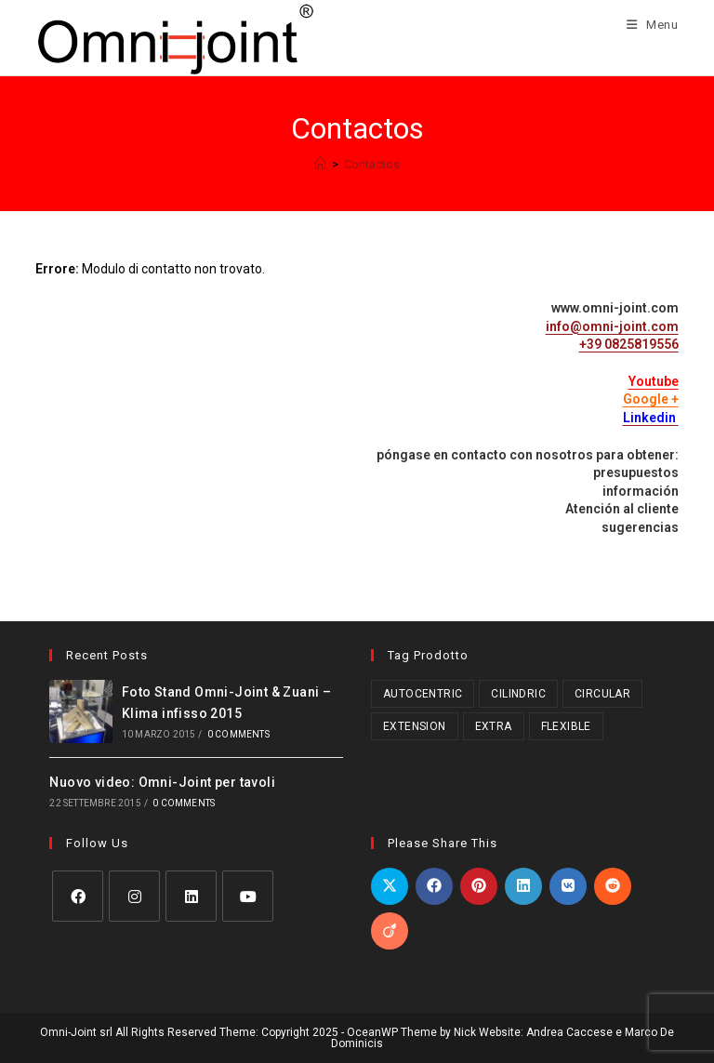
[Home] (320, 164)
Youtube (653, 381)
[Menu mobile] (646, 25)
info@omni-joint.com (612, 326)
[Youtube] (247, 896)
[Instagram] (134, 896)
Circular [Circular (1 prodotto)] (602, 693)
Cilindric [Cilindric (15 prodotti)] (518, 693)
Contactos (372, 164)
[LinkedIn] (191, 896)
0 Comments (238, 734)
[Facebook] (77, 896)
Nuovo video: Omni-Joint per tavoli (162, 782)
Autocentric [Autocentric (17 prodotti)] (422, 693)
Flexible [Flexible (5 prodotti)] (566, 726)
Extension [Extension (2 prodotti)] (414, 726)
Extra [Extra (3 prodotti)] (493, 726)
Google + (651, 399)
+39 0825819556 (629, 344)
